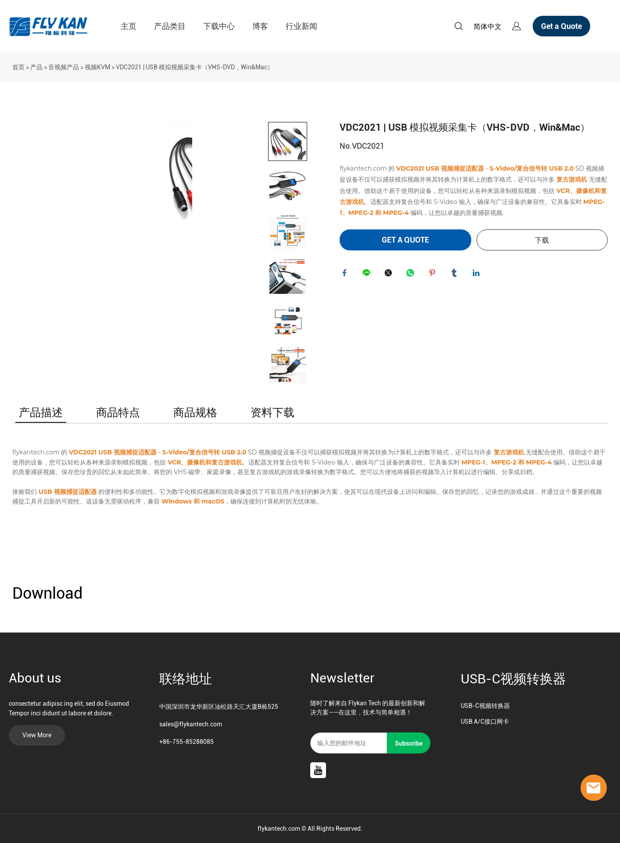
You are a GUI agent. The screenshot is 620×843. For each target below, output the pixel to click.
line (368, 274)
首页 (18, 67)
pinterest (434, 274)
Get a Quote (561, 26)
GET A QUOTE (405, 239)
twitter (390, 274)
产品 (36, 67)
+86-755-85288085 (186, 741)
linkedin (477, 274)
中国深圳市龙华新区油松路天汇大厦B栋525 (218, 706)
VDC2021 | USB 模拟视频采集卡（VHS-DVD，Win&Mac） (194, 67)
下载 (542, 240)
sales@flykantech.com (190, 724)
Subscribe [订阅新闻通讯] (409, 743)
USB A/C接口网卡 (485, 721)
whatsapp (412, 274)
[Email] (348, 743)
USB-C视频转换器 (513, 678)
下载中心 (219, 26)
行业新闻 (301, 26)
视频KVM (97, 67)
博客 (260, 26)
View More (36, 735)
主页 (128, 26)
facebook (346, 274)
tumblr (455, 274)
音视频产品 (63, 67)
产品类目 (170, 26)
